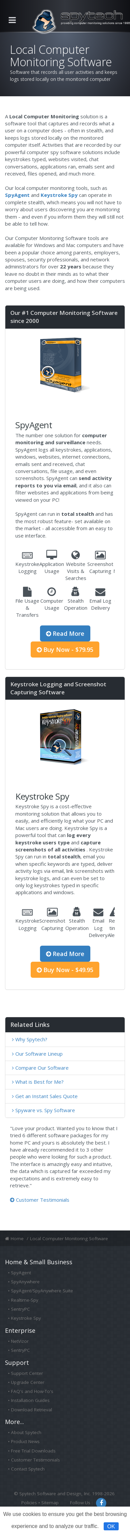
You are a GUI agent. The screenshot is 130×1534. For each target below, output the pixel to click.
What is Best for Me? (39, 1081)
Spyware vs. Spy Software (45, 1110)
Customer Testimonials (39, 1199)
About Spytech (26, 1432)
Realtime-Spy (24, 1300)
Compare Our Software (42, 1067)
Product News (25, 1441)
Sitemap (50, 1503)
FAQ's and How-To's (32, 1391)
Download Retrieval (31, 1410)
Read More (65, 633)
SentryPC (20, 1309)
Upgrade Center (27, 1382)
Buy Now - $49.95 (65, 970)
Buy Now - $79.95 (65, 649)
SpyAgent (21, 1273)
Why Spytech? (31, 1039)
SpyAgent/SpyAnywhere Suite (42, 1291)
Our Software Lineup (39, 1053)
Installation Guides (30, 1400)
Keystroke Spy (26, 1318)
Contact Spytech (28, 1469)
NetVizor (20, 1341)
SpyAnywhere (25, 1282)
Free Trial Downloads (33, 1451)
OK (111, 1526)
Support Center (27, 1373)
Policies (29, 1503)
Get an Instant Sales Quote (46, 1096)
